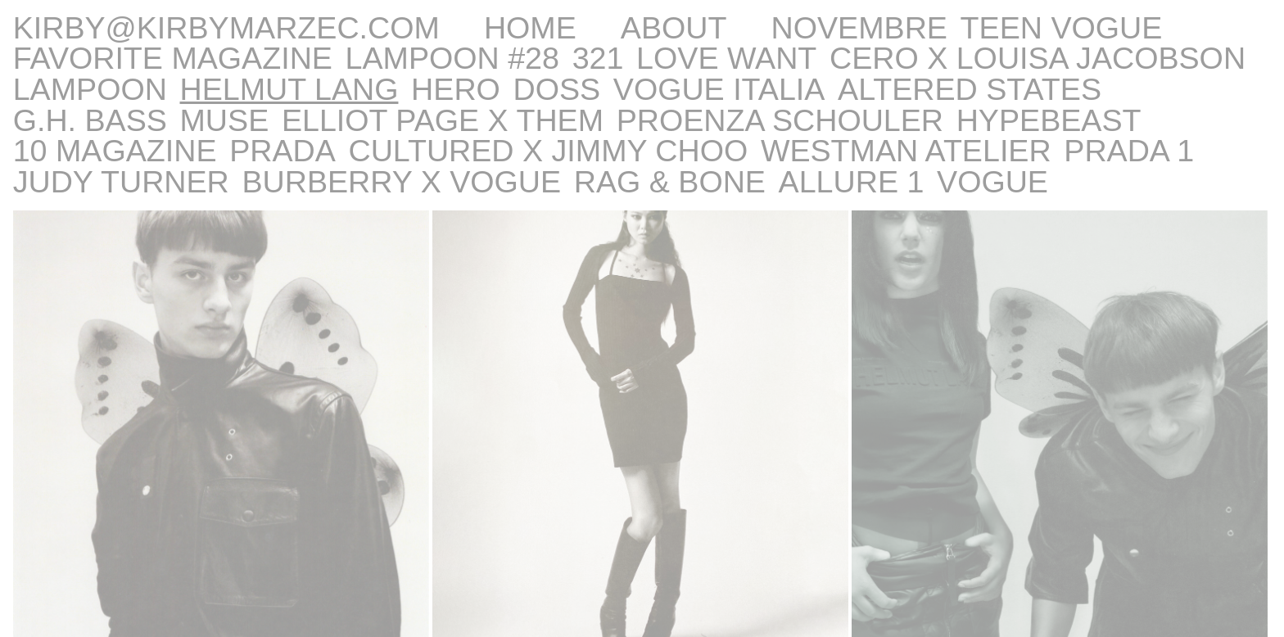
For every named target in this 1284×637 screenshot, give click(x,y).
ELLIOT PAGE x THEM (443, 120)
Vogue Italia (719, 89)
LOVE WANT (726, 58)
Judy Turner (121, 182)
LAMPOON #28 (452, 58)
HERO (455, 89)
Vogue (992, 182)
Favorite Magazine (172, 58)
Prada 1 (1129, 150)
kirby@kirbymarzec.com (226, 28)
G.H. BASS (90, 120)
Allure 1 (852, 182)
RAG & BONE (670, 182)
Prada (282, 150)
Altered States (969, 89)
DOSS (557, 89)
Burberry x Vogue (401, 182)
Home (530, 28)
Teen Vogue (1062, 28)
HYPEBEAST (1049, 120)
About (674, 28)
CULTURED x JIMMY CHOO (548, 150)
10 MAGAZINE (115, 150)
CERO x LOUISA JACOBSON (1038, 58)
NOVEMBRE (859, 28)
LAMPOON (90, 89)
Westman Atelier (906, 150)
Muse (224, 120)
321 (598, 58)
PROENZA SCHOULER (780, 120)
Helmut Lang (289, 89)
